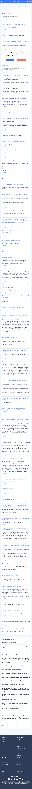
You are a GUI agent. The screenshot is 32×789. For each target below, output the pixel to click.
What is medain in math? (7, 712)
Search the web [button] (10, 59)
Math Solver (4, 769)
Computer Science (20, 753)
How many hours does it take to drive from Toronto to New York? (15, 695)
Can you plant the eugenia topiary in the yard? (12, 666)
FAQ (3, 771)
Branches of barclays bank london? (10, 708)
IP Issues (18, 773)
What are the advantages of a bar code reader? (13, 684)
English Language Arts (20, 748)
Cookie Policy (19, 771)
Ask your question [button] (21, 59)
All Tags (3, 741)
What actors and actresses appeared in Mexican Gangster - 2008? (15, 646)
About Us (18, 759)
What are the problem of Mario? (9, 654)
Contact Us (18, 762)
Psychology (18, 750)
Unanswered (4, 744)
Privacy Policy (19, 766)
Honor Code (4, 762)
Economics (18, 755)
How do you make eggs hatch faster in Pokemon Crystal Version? (15, 704)
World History (19, 746)
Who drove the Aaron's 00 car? (9, 699)
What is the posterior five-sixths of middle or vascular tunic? (16, 677)
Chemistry (18, 741)
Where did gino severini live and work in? (11, 722)
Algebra (18, 739)
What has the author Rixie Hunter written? (11, 669)
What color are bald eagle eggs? (9, 725)
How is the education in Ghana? (9, 642)
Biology (17, 744)
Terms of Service (19, 764)
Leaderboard (4, 739)
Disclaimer (18, 769)
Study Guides (4, 766)
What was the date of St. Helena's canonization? (13, 681)
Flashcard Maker (5, 764)
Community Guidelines (6, 759)
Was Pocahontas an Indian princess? (10, 651)
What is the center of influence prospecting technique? (14, 673)
